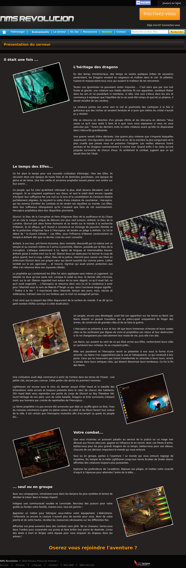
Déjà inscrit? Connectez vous (163, 25)
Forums (20, 565)
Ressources (90, 31)
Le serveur (60, 31)
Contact (121, 31)
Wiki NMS (69, 565)
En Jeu (74, 31)
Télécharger (18, 31)
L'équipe (37, 565)
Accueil (4, 565)
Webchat (107, 31)
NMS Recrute (87, 565)
